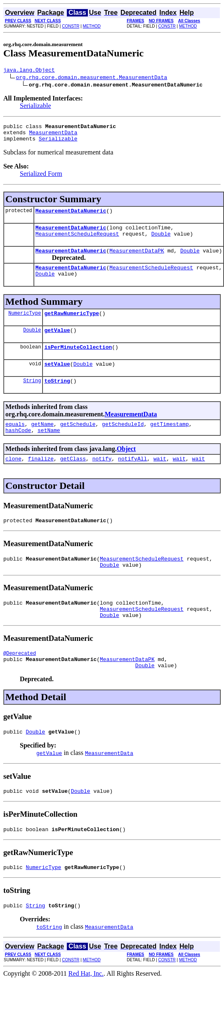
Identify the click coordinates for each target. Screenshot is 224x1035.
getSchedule (78, 451)
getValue (57, 352)
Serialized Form (41, 178)
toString (57, 406)
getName (42, 451)
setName (49, 458)
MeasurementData (53, 136)
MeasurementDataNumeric (70, 216)
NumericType (24, 333)
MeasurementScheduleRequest (77, 242)
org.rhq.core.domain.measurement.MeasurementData (91, 78)
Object (126, 477)
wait (159, 488)
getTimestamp (169, 451)
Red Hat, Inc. (86, 1020)
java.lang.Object (29, 71)
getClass (73, 488)
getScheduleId (123, 451)
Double (161, 242)
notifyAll (132, 488)
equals (15, 451)
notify (102, 488)
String (32, 406)
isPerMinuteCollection (78, 370)
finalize (41, 488)
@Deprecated (19, 691)
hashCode (18, 458)
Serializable (35, 106)
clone (13, 488)
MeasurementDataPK (136, 260)
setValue (57, 388)
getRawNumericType (71, 334)
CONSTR (70, 26)
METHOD (92, 26)
